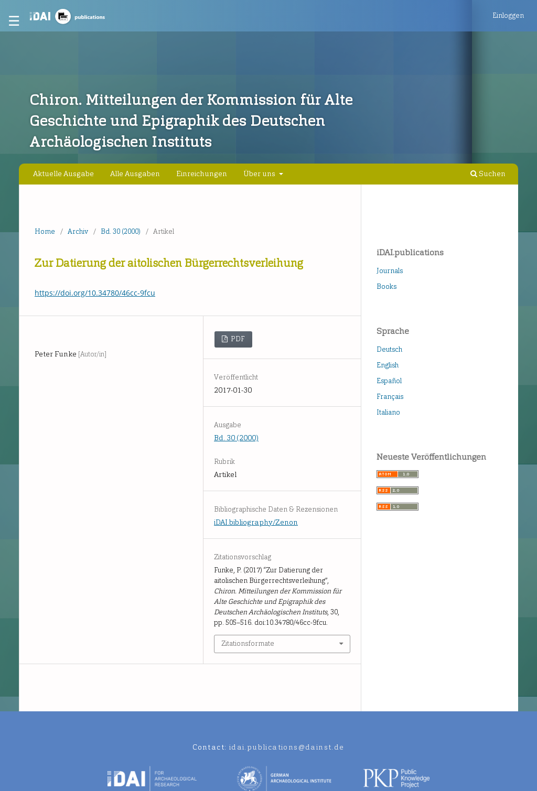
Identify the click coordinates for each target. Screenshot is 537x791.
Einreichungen (201, 174)
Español (389, 380)
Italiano (388, 412)
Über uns (260, 174)
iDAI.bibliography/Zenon (256, 522)
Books (386, 286)
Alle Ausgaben (135, 174)
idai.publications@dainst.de (287, 747)
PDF (237, 338)
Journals (390, 270)
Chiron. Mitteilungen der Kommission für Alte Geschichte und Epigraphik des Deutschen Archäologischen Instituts (190, 120)
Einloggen (508, 15)
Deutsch (389, 349)
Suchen (488, 174)
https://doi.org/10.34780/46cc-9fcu (95, 293)
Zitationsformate (247, 643)
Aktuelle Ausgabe (63, 174)
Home (45, 231)
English (388, 365)
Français (390, 396)
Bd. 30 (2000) (121, 231)
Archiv (78, 231)
